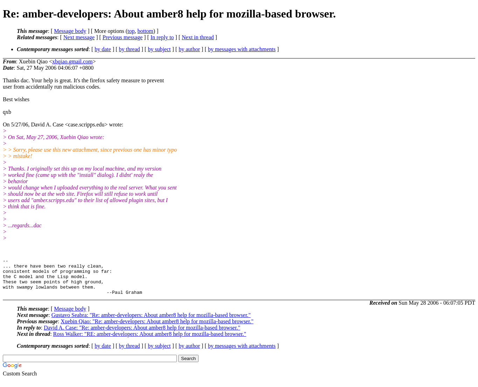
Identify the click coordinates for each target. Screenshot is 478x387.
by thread (129, 49)
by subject (159, 49)
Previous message (123, 37)
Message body (70, 31)
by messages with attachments (242, 49)
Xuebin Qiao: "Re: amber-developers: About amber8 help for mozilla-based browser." (157, 329)
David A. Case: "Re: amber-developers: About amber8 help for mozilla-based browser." (142, 335)
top (130, 31)
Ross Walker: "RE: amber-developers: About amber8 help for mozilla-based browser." (149, 341)
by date (103, 49)
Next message (79, 37)
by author (189, 49)
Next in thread (198, 37)
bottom (145, 31)
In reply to (162, 37)
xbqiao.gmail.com (72, 61)
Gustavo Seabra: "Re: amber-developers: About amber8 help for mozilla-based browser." (151, 322)
